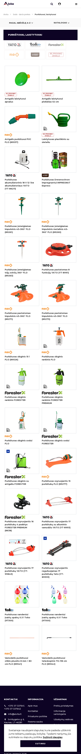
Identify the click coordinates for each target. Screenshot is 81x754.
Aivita (5, 14)
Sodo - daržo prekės (21, 14)
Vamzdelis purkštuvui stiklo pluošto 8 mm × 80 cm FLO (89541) (18, 661)
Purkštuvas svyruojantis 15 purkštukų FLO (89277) (56, 482)
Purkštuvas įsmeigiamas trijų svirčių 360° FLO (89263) (18, 272)
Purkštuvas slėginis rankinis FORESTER (15, 398)
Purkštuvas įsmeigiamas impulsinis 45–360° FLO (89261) (18, 229)
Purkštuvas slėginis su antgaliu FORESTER (17, 482)
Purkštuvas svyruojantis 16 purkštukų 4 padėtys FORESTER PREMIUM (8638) (19, 526)
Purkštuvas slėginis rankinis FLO (52, 358)
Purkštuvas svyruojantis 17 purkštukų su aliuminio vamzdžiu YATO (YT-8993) (56, 524)
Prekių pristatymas (63, 705)
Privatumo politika (37, 716)
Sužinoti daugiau (52, 737)
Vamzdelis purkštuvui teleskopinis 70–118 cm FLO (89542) (54, 661)
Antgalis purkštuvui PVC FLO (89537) (18, 141)
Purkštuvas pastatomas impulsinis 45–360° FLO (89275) (55, 316)
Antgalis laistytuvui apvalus (15, 100)
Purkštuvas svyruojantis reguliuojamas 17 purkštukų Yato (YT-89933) (55, 572)
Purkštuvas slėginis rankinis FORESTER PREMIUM (52, 400)
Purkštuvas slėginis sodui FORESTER (55, 442)
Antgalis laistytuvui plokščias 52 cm (52, 100)
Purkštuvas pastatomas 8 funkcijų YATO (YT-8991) (56, 271)
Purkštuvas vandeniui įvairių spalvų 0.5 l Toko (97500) (54, 617)
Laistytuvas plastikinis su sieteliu (55, 141)
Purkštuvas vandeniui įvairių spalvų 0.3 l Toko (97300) (17, 617)
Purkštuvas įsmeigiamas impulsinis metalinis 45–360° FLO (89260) (55, 229)
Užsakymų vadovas (63, 719)
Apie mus (33, 705)
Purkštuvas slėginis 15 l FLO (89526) (17, 358)
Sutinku (40, 744)
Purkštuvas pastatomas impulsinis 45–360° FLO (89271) (18, 316)
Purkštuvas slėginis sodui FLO (18, 442)
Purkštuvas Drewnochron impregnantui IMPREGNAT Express (56, 182)
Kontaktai (33, 711)
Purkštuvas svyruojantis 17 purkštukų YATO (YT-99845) (19, 571)
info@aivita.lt (12, 714)
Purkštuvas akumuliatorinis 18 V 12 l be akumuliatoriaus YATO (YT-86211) (19, 184)
